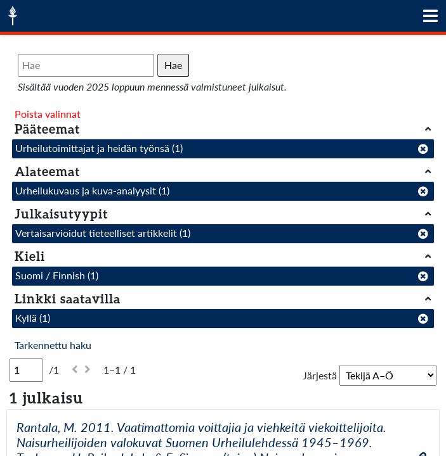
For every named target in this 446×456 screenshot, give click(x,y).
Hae (173, 65)
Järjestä (320, 375)
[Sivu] (26, 369)
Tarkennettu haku (53, 345)
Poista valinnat (48, 114)
